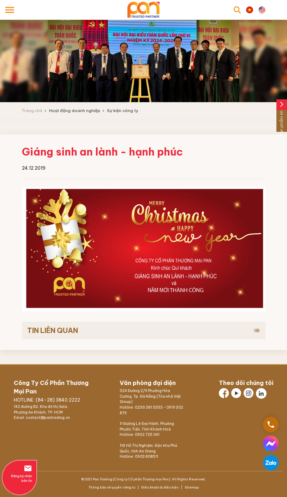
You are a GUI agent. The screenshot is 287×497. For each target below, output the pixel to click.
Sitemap (191, 487)
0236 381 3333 (149, 407)
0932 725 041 (147, 434)
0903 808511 (146, 456)
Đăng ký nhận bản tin (19, 473)
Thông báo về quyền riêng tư (112, 487)
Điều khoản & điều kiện (159, 487)
